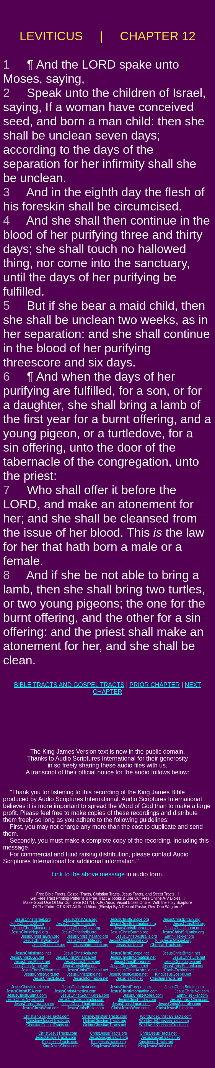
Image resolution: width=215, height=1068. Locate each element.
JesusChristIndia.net (79, 966)
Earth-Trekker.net (179, 970)
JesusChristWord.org (41, 940)
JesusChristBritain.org (181, 919)
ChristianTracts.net (166, 978)
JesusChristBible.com (85, 1008)
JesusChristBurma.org (129, 932)
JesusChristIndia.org (79, 932)
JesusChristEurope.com (130, 987)
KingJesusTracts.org (108, 1042)
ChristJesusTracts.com (57, 1033)
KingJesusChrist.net (155, 1046)
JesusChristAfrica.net (32, 962)
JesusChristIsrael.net (32, 953)
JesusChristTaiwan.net (40, 970)
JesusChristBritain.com (184, 987)
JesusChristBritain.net (181, 953)
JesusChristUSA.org (27, 924)
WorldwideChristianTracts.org (164, 1021)
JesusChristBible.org (84, 940)
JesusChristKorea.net (132, 962)
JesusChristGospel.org (128, 940)
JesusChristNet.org (189, 924)
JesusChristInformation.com (134, 991)
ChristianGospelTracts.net (48, 1025)
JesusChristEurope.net (129, 953)
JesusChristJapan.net (183, 962)
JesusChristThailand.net (87, 970)
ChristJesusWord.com (130, 1008)
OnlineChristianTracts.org (104, 1021)
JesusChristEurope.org (129, 919)
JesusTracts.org (129, 945)
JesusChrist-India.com (137, 999)
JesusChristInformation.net (133, 957)
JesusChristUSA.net (27, 957)
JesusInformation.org (90, 945)
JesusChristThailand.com (83, 1004)
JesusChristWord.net (41, 974)
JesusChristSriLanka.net (182, 966)
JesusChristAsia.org (81, 919)
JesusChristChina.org (82, 928)
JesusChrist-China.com (189, 999)
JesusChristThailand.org (87, 936)
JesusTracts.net (129, 978)
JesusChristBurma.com (27, 995)
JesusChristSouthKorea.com (84, 995)
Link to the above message (88, 874)
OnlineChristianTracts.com (104, 1016)
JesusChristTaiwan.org (40, 936)
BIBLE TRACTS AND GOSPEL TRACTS (69, 685)
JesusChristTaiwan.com (34, 1004)
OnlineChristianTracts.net (104, 1025)
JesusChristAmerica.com (75, 991)
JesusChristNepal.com (25, 999)
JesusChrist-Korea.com (143, 995)
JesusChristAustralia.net (136, 970)
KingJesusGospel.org (173, 940)
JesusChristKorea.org (132, 928)
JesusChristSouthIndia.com (81, 999)
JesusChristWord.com (41, 1008)
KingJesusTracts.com (60, 1042)
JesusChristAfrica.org (31, 928)
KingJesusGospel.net (173, 974)
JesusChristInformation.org (133, 924)
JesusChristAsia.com (79, 987)
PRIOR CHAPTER (154, 685)
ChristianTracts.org (166, 945)
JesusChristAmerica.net (76, 957)
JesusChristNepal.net (30, 966)
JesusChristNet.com (191, 991)
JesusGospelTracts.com (55, 1037)
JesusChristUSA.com (24, 991)
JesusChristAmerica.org (76, 924)
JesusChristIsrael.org (32, 919)
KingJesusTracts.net (155, 1042)
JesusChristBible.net (84, 974)
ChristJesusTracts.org (108, 1033)
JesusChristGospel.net (128, 974)
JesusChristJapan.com (131, 1004)
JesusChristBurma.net (129, 966)
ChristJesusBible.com (174, 1008)
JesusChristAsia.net (80, 953)
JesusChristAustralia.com (179, 1004)
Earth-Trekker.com (192, 995)
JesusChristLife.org (49, 945)
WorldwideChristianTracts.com (166, 1016)
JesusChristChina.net (82, 962)
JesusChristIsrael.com (30, 987)
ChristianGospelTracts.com (46, 1016)
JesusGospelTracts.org (108, 1037)
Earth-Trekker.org (179, 936)
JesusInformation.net (90, 978)
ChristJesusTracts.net (158, 1033)
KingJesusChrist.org (108, 1046)
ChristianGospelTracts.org (48, 1021)
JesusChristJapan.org (183, 928)
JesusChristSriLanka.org (183, 932)
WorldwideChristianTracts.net (164, 1025)
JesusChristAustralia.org (136, 936)
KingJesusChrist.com (60, 1046)
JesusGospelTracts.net (160, 1037)
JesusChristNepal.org (29, 932)
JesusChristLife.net (189, 957)
